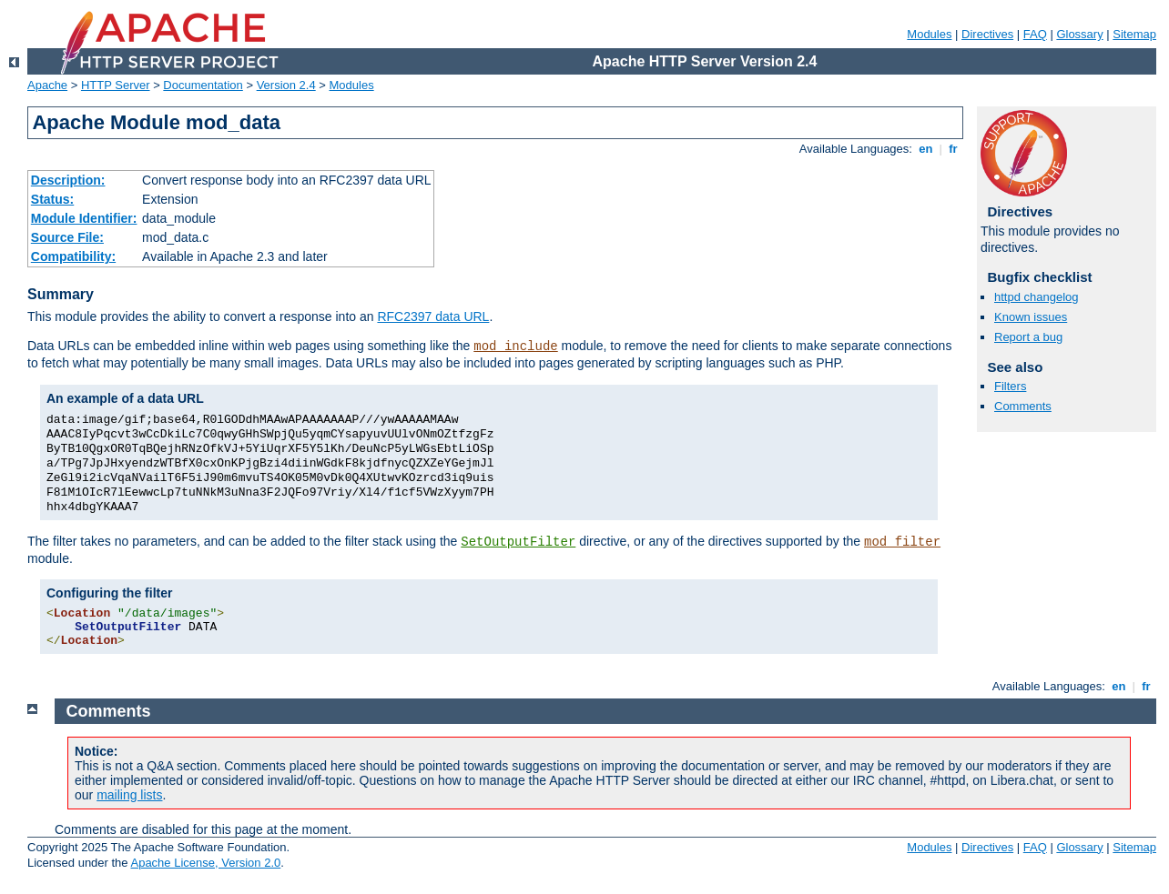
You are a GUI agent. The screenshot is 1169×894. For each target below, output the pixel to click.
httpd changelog (1036, 297)
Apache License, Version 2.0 (205, 862)
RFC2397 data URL (433, 316)
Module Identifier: (84, 218)
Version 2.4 (286, 85)
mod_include (515, 346)
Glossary (1079, 34)
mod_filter (902, 542)
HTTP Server (115, 85)
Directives (987, 34)
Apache (47, 85)
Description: (68, 180)
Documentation (202, 85)
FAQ (1035, 34)
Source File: (67, 237)
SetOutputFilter (518, 542)
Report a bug (1028, 337)
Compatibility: (73, 256)
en (926, 149)
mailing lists (129, 795)
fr (953, 149)
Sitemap (1134, 34)
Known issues (1030, 317)
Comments (1023, 406)
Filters (1010, 386)
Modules (929, 34)
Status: (52, 199)
